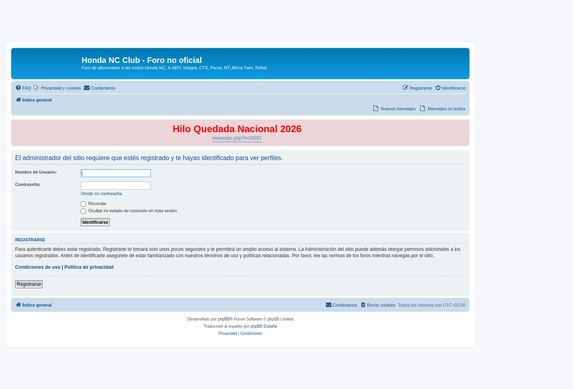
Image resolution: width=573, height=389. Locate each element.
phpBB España (263, 326)
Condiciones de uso (37, 267)
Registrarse (29, 284)
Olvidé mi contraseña (101, 193)
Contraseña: (28, 184)
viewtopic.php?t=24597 (237, 138)
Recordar (93, 203)
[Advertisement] (286, 23)
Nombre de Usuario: (36, 172)
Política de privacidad (88, 267)
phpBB (224, 319)
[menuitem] (23, 88)
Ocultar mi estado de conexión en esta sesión (129, 210)
